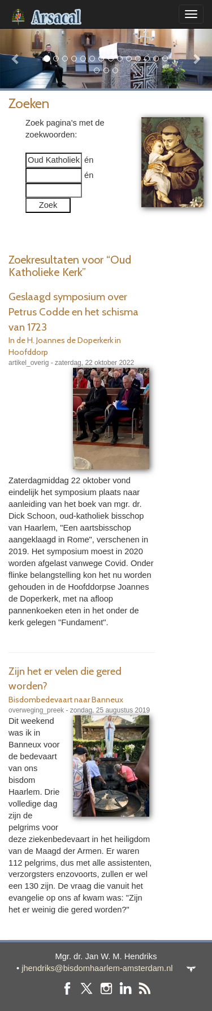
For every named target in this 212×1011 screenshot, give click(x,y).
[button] (16, 58)
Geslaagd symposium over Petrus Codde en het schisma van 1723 (73, 311)
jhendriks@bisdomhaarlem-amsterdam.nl (96, 968)
